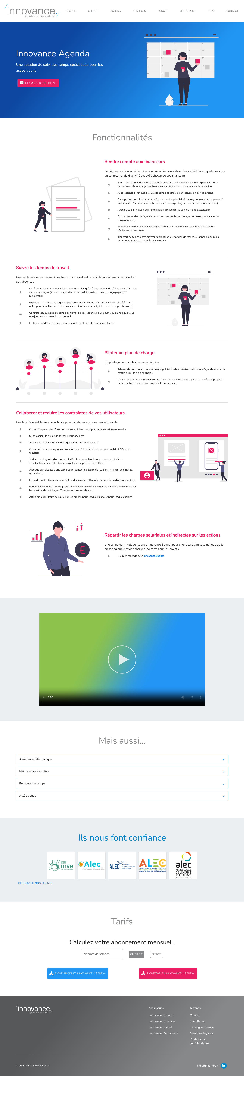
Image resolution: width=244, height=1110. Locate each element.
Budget (163, 11)
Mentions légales (201, 1033)
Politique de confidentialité (199, 1041)
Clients (93, 11)
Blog (211, 11)
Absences (139, 11)
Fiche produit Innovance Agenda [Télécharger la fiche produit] (77, 973)
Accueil (71, 11)
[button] (122, 759)
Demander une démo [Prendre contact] (38, 83)
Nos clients (197, 1021)
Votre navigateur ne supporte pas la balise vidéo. (122, 659)
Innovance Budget (153, 556)
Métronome (188, 11)
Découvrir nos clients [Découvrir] (35, 883)
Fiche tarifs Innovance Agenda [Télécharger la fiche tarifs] (168, 973)
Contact (232, 11)
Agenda (115, 11)
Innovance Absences (162, 1021)
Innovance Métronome (163, 1033)
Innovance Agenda (161, 1016)
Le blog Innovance (202, 1027)
